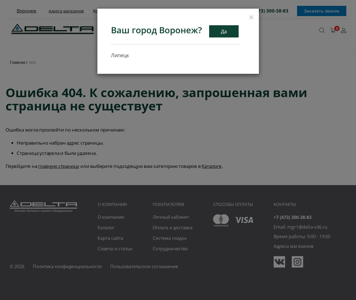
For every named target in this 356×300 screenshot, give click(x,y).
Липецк (120, 55)
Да (224, 31)
